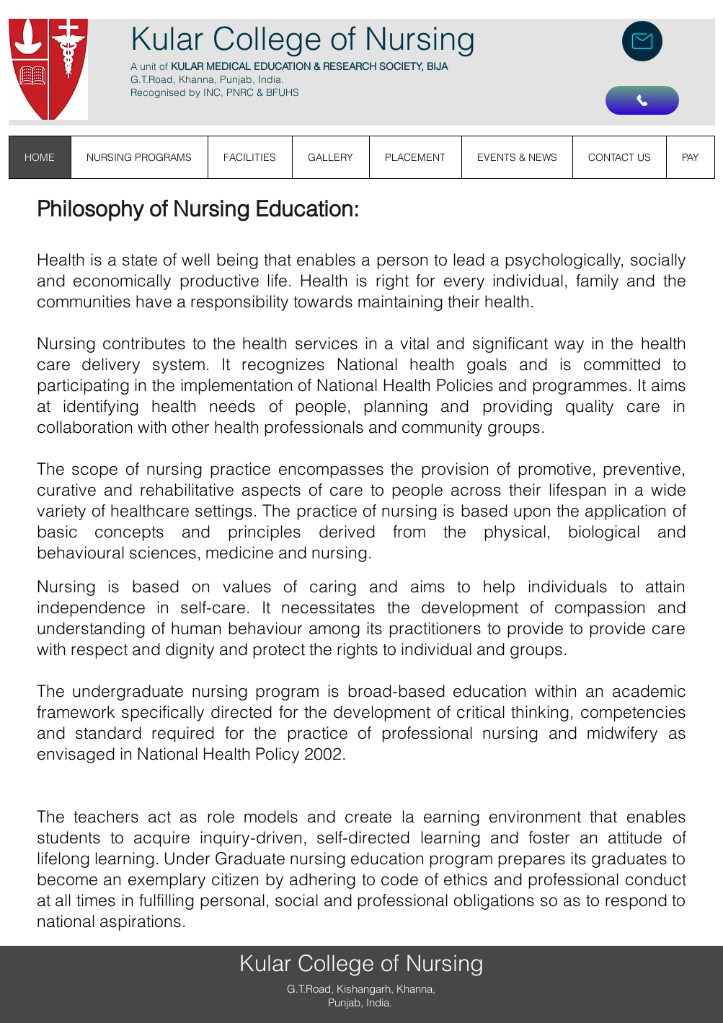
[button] (690, 157)
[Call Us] (642, 100)
